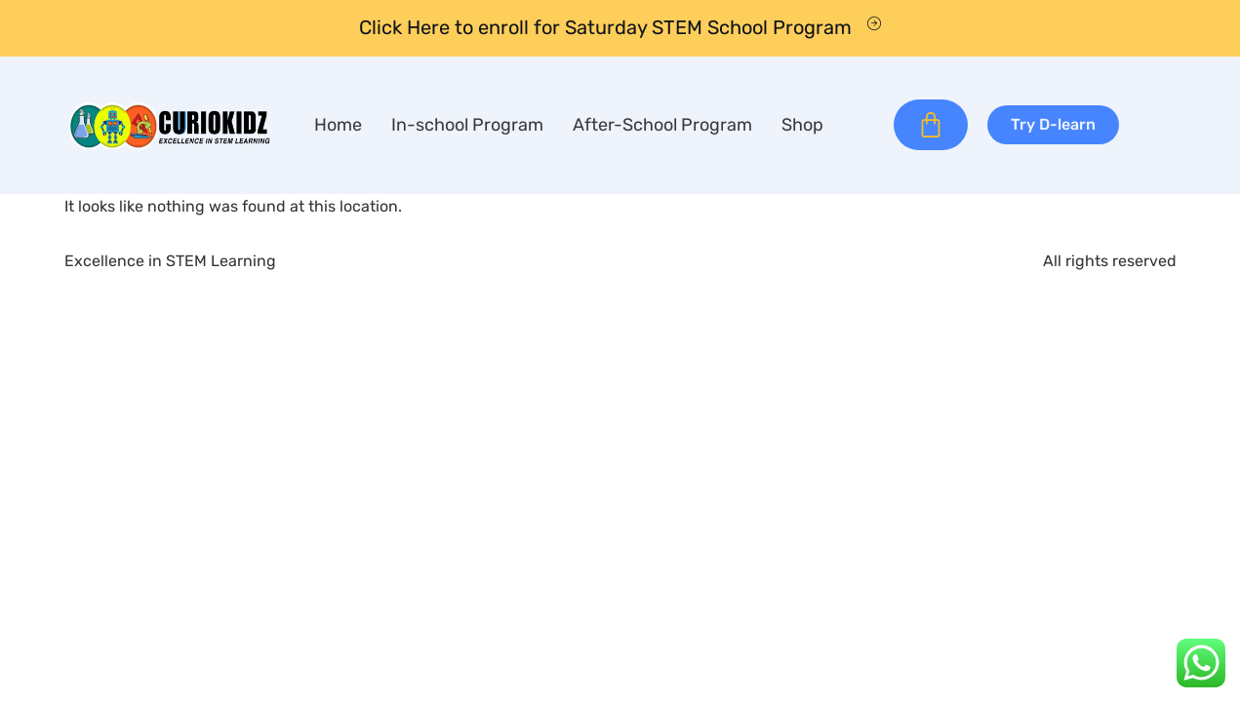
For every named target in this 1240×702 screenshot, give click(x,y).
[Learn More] (620, 28)
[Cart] (931, 124)
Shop (802, 125)
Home (338, 125)
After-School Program (662, 125)
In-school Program (467, 125)
